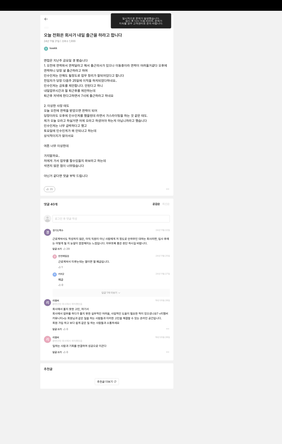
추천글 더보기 (107, 381)
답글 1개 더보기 (111, 292)
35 (49, 189)
